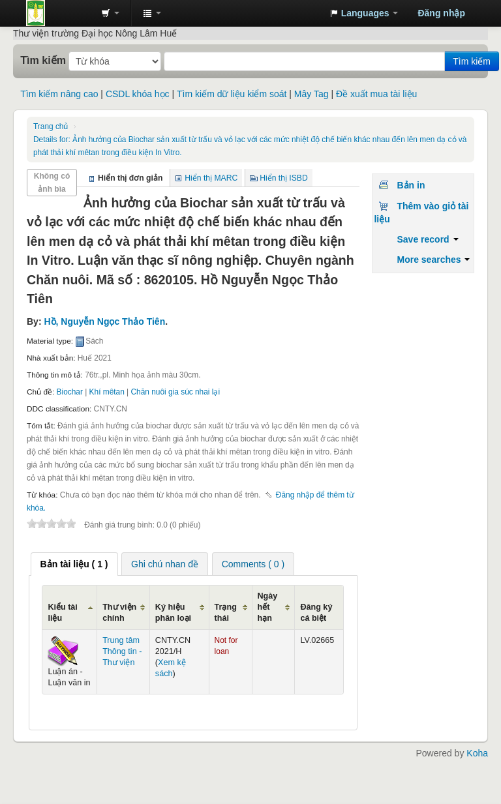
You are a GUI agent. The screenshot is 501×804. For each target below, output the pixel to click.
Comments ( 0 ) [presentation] (253, 564)
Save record (427, 239)
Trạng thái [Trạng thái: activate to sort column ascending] (226, 613)
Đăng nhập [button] (441, 13)
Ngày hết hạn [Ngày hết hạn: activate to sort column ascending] (268, 607)
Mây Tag (311, 94)
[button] (110, 13)
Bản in (411, 185)
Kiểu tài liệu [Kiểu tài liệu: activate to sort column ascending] (62, 613)
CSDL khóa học (138, 94)
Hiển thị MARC (211, 178)
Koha (477, 753)
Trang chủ (50, 126)
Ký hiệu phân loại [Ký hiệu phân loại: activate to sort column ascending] (173, 613)
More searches (433, 259)
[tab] (74, 564)
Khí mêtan (107, 391)
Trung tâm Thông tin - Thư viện (58, 13)
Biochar (70, 391)
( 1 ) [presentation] (74, 564)
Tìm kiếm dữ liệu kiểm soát (231, 94)
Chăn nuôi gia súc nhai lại (175, 391)
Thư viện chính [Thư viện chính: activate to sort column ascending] (119, 613)
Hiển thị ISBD (284, 178)
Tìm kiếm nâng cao (59, 94)
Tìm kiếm (43, 60)
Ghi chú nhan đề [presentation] (164, 564)
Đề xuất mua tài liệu (376, 94)
